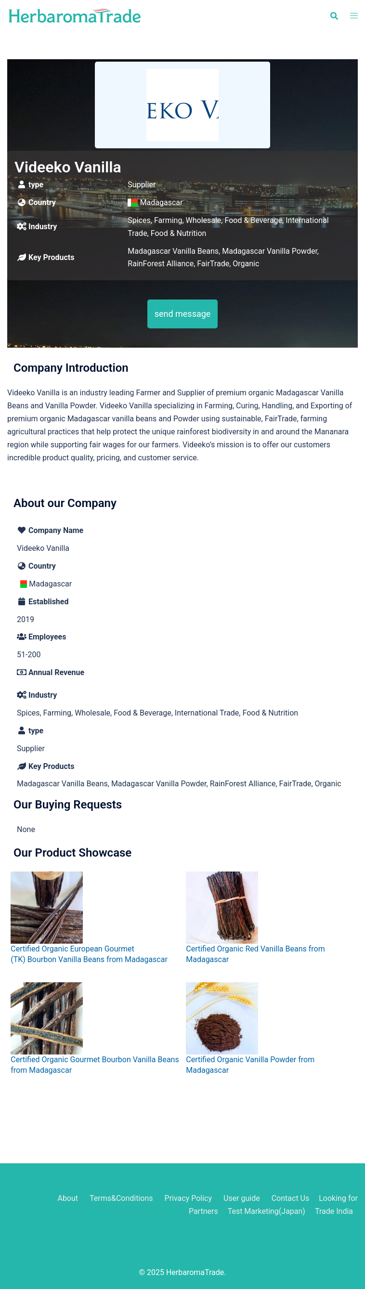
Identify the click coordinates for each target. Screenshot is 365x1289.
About (67, 1198)
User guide (242, 1198)
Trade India (334, 1211)
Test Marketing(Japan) (266, 1211)
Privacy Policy (188, 1198)
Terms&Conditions (121, 1198)
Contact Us (291, 1198)
